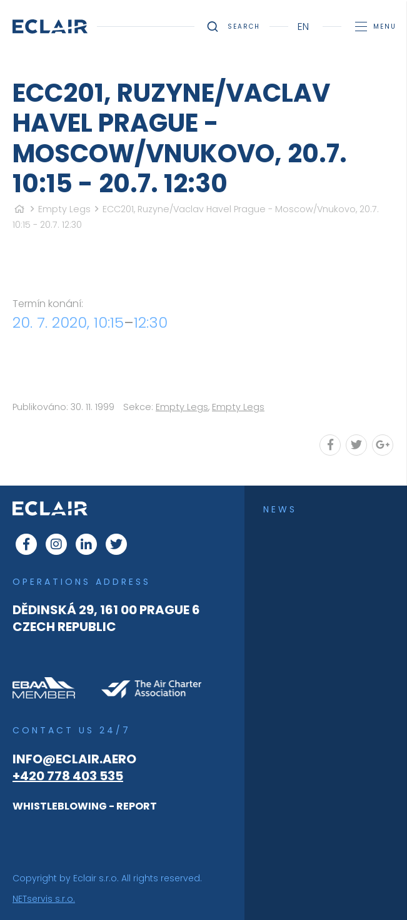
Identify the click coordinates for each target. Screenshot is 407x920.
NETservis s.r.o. (44, 899)
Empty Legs (64, 209)
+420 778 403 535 (68, 776)
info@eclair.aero (74, 759)
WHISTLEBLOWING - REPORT (85, 806)
